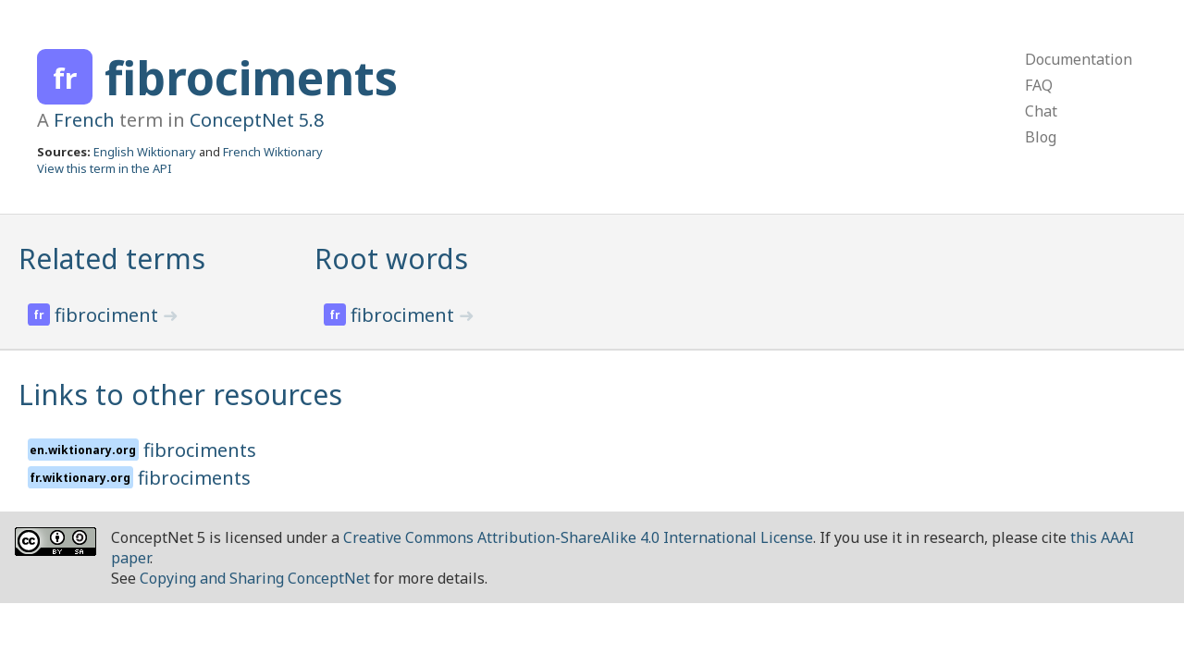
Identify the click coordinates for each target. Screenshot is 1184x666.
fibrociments (251, 77)
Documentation (1078, 59)
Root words (391, 259)
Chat (1041, 111)
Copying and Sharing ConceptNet (255, 578)
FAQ (1039, 85)
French (84, 119)
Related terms (111, 259)
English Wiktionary (144, 151)
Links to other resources (180, 394)
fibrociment (109, 314)
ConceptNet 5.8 (257, 119)
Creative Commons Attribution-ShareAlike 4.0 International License (578, 537)
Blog (1040, 137)
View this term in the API (104, 168)
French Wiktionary (273, 151)
